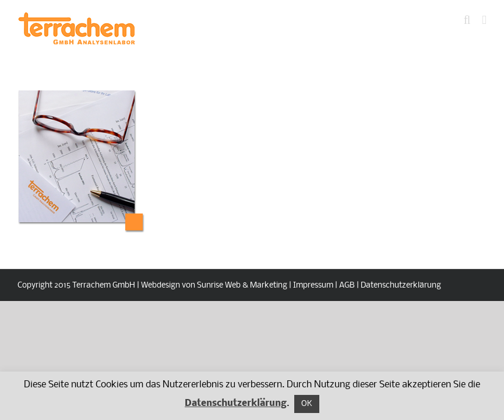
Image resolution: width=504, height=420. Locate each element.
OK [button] (306, 404)
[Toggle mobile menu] (484, 20)
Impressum (313, 285)
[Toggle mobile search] (467, 20)
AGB (347, 285)
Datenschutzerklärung (401, 285)
